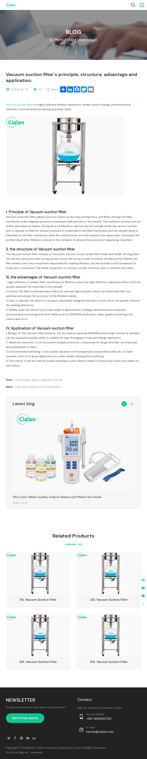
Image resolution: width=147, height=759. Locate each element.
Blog (70, 40)
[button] (124, 403)
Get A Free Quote (25, 718)
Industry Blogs (87, 40)
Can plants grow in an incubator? (38, 387)
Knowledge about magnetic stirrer (39, 380)
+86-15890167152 (98, 719)
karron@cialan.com (100, 732)
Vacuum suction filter (19, 104)
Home (59, 40)
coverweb (36, 752)
